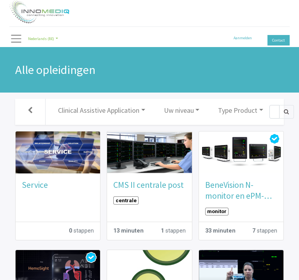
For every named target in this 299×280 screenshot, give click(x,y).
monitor (217, 211)
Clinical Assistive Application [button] (98, 110)
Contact (278, 40)
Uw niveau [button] (179, 110)
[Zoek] (274, 112)
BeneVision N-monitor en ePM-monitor (234, 190)
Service (35, 185)
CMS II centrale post (148, 185)
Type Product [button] (237, 110)
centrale (126, 200)
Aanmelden (243, 37)
